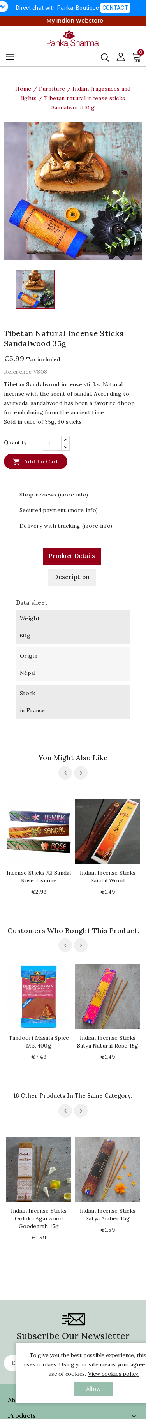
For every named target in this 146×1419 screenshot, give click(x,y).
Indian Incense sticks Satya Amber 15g (107, 1214)
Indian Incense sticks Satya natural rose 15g (107, 1041)
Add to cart (35, 461)
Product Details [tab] (72, 556)
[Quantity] (52, 443)
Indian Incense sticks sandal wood (107, 876)
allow (93, 1389)
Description (72, 577)
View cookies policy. (113, 1373)
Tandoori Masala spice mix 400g (39, 1041)
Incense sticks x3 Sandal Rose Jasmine (39, 876)
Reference (18, 371)
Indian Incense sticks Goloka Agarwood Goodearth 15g (39, 1218)
